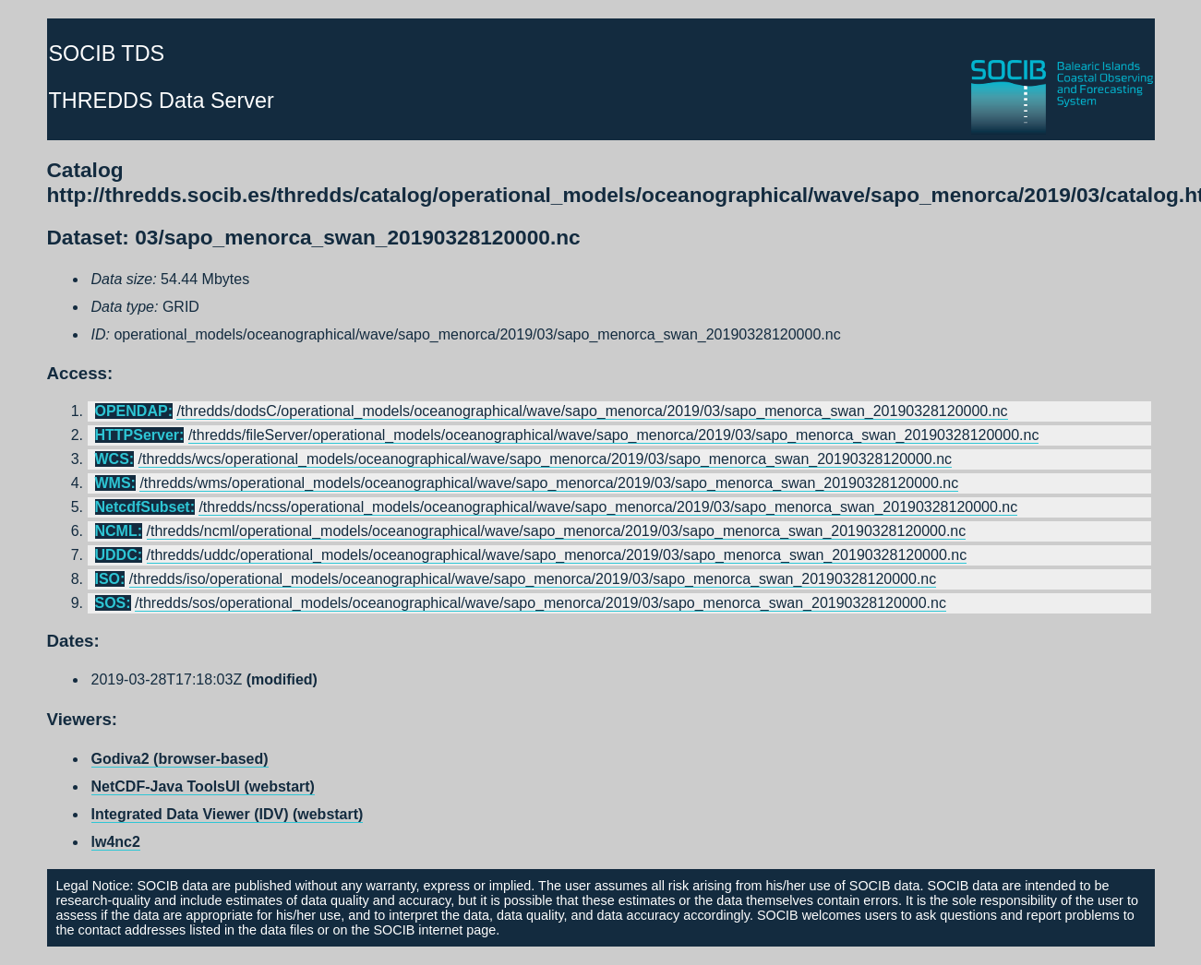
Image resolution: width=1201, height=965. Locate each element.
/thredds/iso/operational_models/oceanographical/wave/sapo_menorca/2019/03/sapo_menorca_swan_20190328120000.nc (532, 579)
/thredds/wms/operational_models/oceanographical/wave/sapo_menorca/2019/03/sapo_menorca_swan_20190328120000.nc (548, 483)
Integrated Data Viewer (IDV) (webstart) (227, 814)
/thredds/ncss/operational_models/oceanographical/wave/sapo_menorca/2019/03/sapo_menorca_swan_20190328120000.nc (607, 507)
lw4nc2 (115, 842)
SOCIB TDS (107, 54)
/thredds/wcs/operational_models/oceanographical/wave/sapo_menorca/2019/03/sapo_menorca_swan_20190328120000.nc (545, 459)
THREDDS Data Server (161, 101)
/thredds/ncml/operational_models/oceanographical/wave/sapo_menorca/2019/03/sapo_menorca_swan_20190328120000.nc (557, 531)
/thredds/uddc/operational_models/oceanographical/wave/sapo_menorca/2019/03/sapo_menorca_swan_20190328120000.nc (557, 555)
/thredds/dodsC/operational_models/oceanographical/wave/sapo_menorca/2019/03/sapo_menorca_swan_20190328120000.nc (591, 411)
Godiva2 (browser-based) (180, 759)
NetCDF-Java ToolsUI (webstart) (203, 786)
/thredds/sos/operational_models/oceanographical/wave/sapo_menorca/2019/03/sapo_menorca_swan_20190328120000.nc (540, 603)
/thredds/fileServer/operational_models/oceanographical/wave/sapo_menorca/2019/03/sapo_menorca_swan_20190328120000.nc (613, 435)
